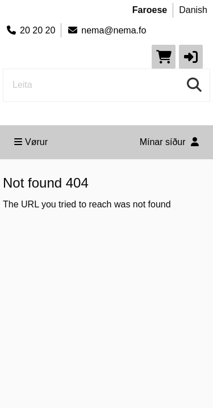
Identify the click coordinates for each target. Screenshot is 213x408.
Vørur (31, 142)
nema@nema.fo (106, 30)
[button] (191, 57)
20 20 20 (30, 30)
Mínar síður (169, 142)
